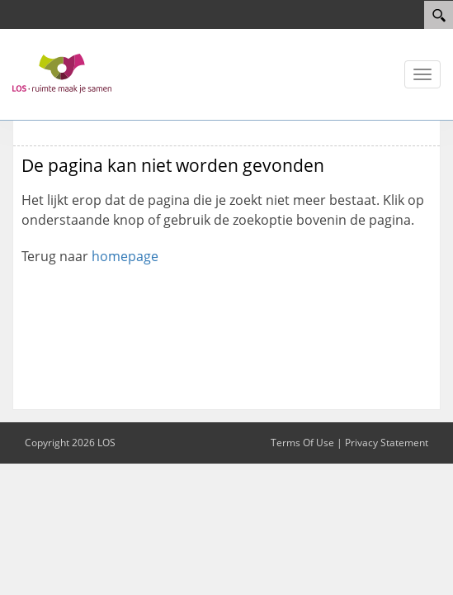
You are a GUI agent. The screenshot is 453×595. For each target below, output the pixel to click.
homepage (125, 256)
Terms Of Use (302, 443)
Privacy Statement (386, 443)
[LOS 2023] (61, 72)
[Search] (438, 15)
